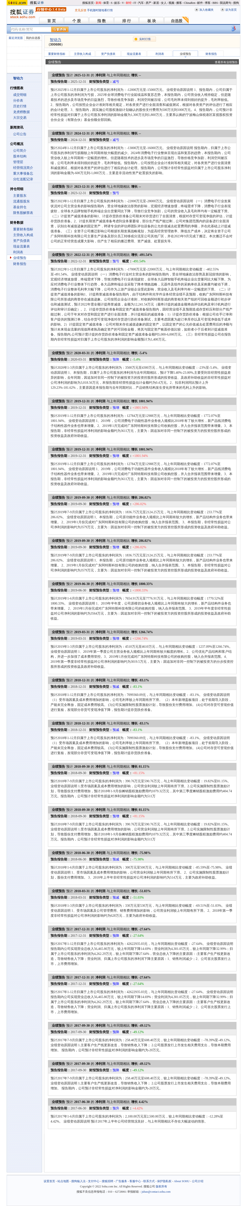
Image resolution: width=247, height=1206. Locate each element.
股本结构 (19, 156)
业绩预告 (19, 258)
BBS (215, 3)
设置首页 (49, 1181)
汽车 (141, 3)
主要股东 (19, 195)
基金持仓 (19, 207)
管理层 (18, 162)
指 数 (101, 21)
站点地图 (63, 1181)
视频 (171, 3)
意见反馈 (80, 10)
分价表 (18, 100)
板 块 (151, 21)
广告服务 (121, 1181)
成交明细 (19, 95)
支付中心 (93, 1181)
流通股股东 (21, 201)
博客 (208, 3)
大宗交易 (19, 117)
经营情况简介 (23, 168)
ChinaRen (189, 3)
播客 (179, 3)
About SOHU (182, 1181)
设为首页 (231, 9)
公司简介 (19, 150)
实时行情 (145, 39)
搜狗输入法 (78, 1181)
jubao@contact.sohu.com (156, 1191)
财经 (129, 3)
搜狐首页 (88, 3)
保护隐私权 (164, 1181)
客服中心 (135, 1181)
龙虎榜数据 (21, 112)
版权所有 (161, 1186)
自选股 (176, 21)
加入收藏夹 (206, 9)
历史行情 (19, 106)
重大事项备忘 (23, 173)
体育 (106, 3)
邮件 (200, 3)
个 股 (76, 21)
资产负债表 (21, 241)
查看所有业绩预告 (226, 62)
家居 (156, 3)
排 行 (126, 21)
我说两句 (225, 3)
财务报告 (19, 264)
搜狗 (236, 3)
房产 (148, 3)
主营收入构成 (23, 235)
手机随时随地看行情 (100, 10)
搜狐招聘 (107, 1181)
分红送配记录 (23, 179)
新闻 (98, 3)
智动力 (55, 40)
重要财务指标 (23, 229)
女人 (164, 3)
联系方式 (149, 1181)
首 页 (51, 21)
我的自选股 (33, 38)
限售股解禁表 (23, 213)
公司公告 (19, 134)
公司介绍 (197, 1181)
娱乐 (117, 3)
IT (135, 3)
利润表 (18, 252)
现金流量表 (21, 246)
